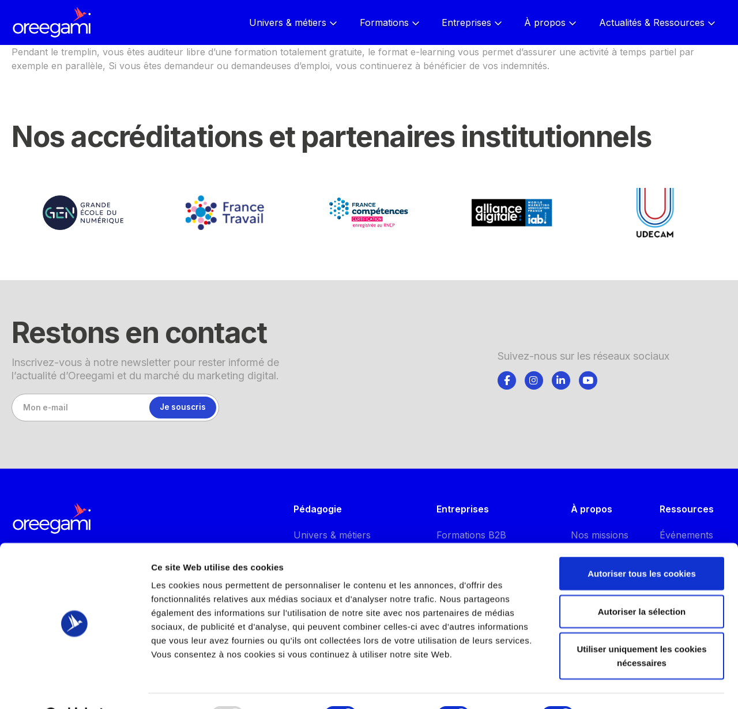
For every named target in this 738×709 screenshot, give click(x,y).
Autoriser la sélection (642, 582)
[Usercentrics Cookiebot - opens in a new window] (74, 686)
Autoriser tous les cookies (642, 544)
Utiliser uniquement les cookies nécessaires (641, 626)
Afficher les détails (635, 686)
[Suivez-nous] (507, 380)
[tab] (507, 379)
